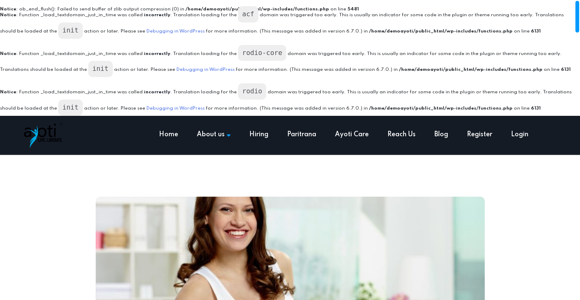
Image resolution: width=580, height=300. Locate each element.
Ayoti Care (352, 134)
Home (168, 134)
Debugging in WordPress (175, 31)
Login (519, 134)
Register (479, 134)
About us (214, 134)
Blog (441, 134)
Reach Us (401, 134)
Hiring (258, 134)
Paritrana (301, 134)
